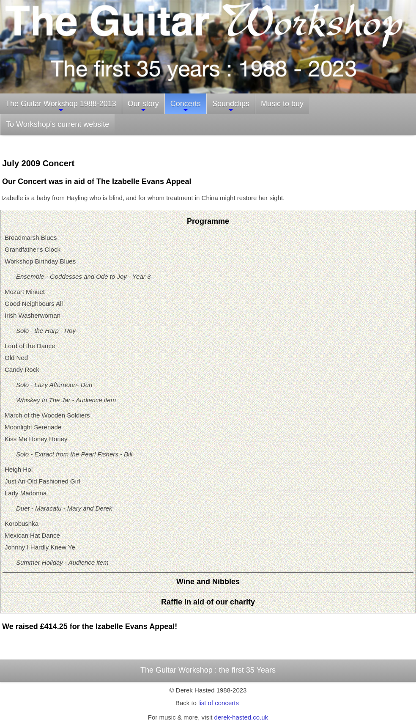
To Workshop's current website (57, 124)
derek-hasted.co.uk (241, 717)
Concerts (185, 106)
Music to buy (282, 103)
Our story (143, 106)
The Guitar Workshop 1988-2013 (60, 106)
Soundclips (230, 106)
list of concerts (218, 702)
